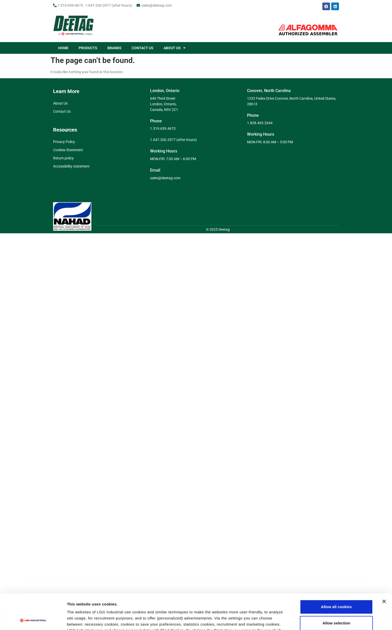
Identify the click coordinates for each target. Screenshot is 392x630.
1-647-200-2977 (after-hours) (108, 5)
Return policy (63, 158)
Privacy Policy (64, 142)
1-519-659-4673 (70, 5)
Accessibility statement (71, 166)
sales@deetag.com (156, 5)
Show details (268, 580)
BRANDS (114, 48)
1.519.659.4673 (163, 128)
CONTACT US (142, 48)
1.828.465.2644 (260, 123)
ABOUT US (175, 48)
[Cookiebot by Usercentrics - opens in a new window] (33, 581)
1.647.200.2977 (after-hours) (173, 140)
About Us (60, 103)
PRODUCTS (88, 48)
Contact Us (62, 111)
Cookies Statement (68, 150)
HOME (63, 48)
